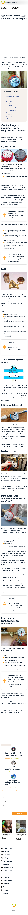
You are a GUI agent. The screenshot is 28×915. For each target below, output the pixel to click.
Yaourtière (6, 887)
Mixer (6, 772)
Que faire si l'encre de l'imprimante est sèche (13, 754)
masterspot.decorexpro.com (14, 907)
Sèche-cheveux (7, 880)
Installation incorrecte (14, 110)
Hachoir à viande (8, 867)
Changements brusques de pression (15, 104)
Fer (4, 874)
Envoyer (19, 813)
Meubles (25, 8)
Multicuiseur (6, 855)
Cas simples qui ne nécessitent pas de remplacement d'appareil (14, 95)
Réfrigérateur (7, 877)
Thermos (5, 890)
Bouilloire (6, 883)
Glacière (5, 893)
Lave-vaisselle (7, 861)
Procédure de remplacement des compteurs (14, 117)
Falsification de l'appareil (15, 107)
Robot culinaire (7, 848)
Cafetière (6, 851)
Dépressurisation (13, 98)
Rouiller (11, 101)
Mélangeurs (6, 858)
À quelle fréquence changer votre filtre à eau (13, 783)
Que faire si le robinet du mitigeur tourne (13, 768)
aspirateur (6, 864)
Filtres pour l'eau (9, 787)
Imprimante (7, 758)
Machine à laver (7, 871)
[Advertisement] (14, 35)
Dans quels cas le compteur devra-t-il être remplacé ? (14, 113)
